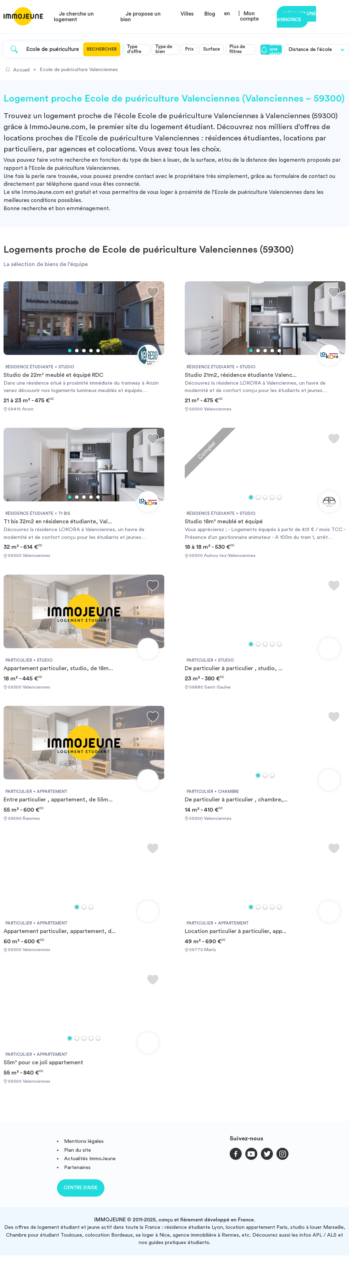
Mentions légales (84, 1141)
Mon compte (249, 16)
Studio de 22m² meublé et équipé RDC (53, 375)
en (227, 13)
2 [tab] (77, 350)
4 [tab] (91, 350)
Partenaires (77, 1167)
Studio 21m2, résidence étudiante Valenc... (241, 375)
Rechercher (102, 49)
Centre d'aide (81, 1187)
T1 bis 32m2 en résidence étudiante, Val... (58, 521)
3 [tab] (84, 350)
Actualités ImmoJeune (90, 1158)
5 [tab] (98, 350)
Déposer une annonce (296, 16)
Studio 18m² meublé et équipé (224, 521)
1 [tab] (69, 350)
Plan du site (77, 1150)
